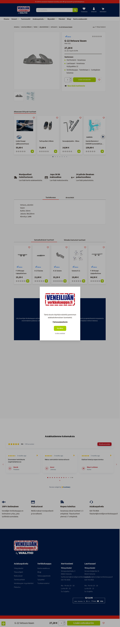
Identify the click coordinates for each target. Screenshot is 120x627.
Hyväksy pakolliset (60, 333)
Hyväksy (60, 328)
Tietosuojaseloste (60, 322)
